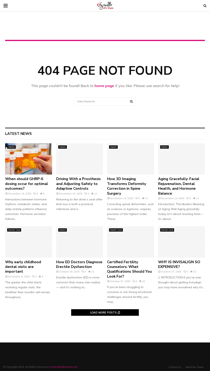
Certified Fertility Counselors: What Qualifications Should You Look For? (129, 269)
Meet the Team (195, 367)
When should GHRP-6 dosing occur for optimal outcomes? (26, 183)
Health (11, 147)
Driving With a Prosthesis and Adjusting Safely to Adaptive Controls (78, 183)
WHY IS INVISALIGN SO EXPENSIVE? (179, 264)
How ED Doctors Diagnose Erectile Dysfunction (79, 264)
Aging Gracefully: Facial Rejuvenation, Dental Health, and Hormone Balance (178, 186)
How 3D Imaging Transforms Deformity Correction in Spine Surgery (126, 186)
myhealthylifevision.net (63, 366)
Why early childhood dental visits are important (23, 267)
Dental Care (14, 230)
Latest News (18, 133)
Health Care (116, 230)
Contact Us (174, 367)
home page (104, 85)
